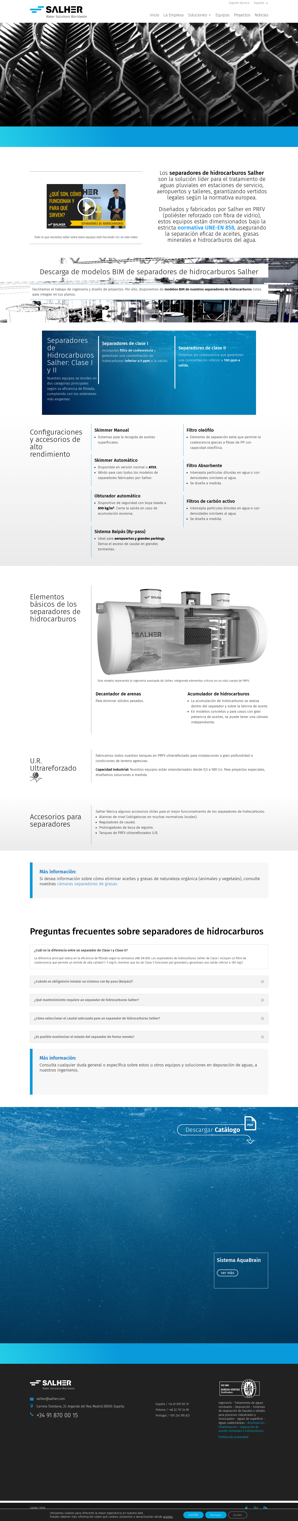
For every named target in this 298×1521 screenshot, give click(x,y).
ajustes (164, 1516)
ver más (227, 1292)
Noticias (261, 15)
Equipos (222, 15)
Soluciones (197, 15)
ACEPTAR (190, 1514)
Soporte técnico (239, 3)
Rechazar (216, 1514)
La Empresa (173, 15)
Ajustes (240, 1514)
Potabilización (228, 1446)
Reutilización (255, 1442)
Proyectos (242, 15)
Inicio (154, 15)
